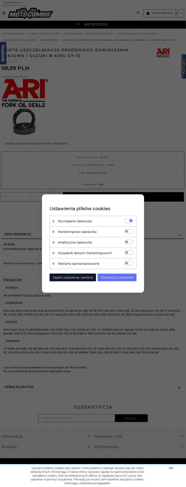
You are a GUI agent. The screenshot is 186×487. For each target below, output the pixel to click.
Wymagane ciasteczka (75, 221)
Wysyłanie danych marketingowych (85, 253)
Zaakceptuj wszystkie (117, 277)
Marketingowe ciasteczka (77, 232)
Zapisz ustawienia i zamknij (73, 277)
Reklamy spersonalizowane (78, 263)
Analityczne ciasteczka (75, 242)
